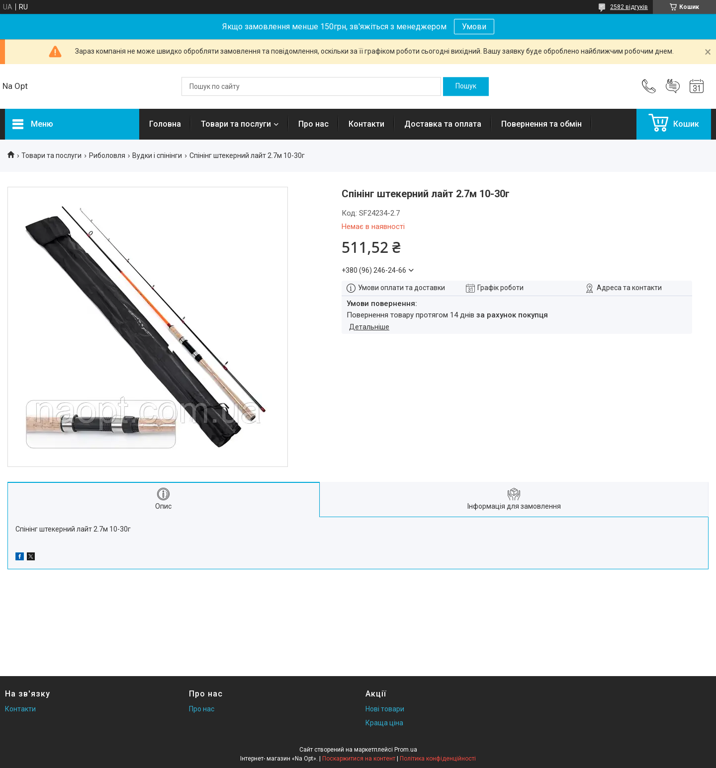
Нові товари (384, 709)
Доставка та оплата (442, 124)
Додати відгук (673, 86)
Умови (474, 26)
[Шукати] (466, 86)
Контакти (366, 124)
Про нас (313, 124)
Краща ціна (384, 723)
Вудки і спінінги (157, 155)
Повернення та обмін (541, 124)
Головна (165, 124)
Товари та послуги (236, 124)
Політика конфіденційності (438, 758)
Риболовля (107, 155)
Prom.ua (405, 749)
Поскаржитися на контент (358, 758)
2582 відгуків (629, 6)
